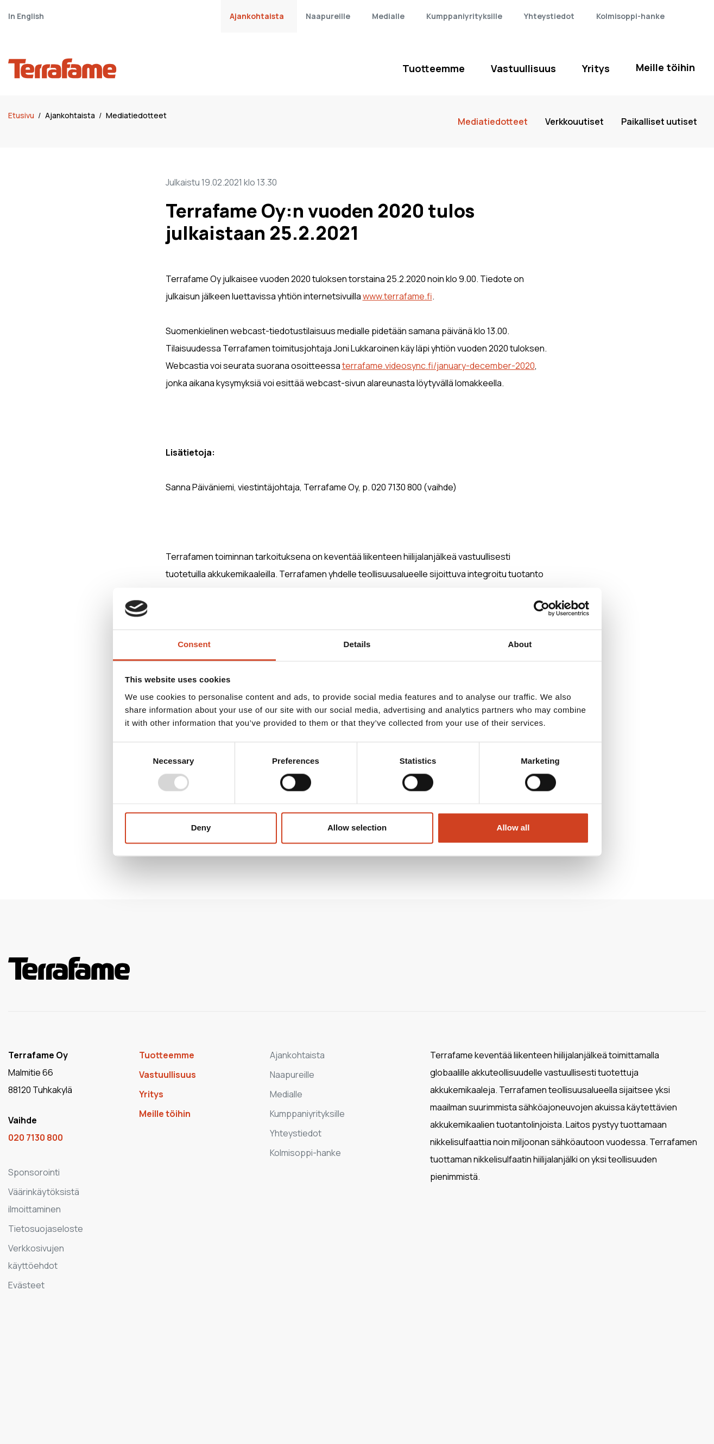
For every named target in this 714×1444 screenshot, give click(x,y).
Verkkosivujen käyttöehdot (36, 1257)
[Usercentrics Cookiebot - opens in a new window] (541, 608)
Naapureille (328, 16)
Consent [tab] (194, 644)
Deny (201, 827)
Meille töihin (665, 67)
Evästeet (26, 1285)
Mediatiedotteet (136, 115)
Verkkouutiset (574, 121)
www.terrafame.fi (397, 296)
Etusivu (22, 115)
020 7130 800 (35, 1137)
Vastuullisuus (523, 68)
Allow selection (357, 827)
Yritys (596, 68)
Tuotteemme (433, 68)
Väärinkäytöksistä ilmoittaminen (43, 1200)
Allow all (513, 827)
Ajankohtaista (257, 16)
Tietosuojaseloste (45, 1229)
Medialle (388, 16)
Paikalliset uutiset (659, 121)
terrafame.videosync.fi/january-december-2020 (438, 366)
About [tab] (520, 644)
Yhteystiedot (549, 16)
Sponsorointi (34, 1172)
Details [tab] (357, 644)
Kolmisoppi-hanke (630, 16)
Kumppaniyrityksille (464, 16)
